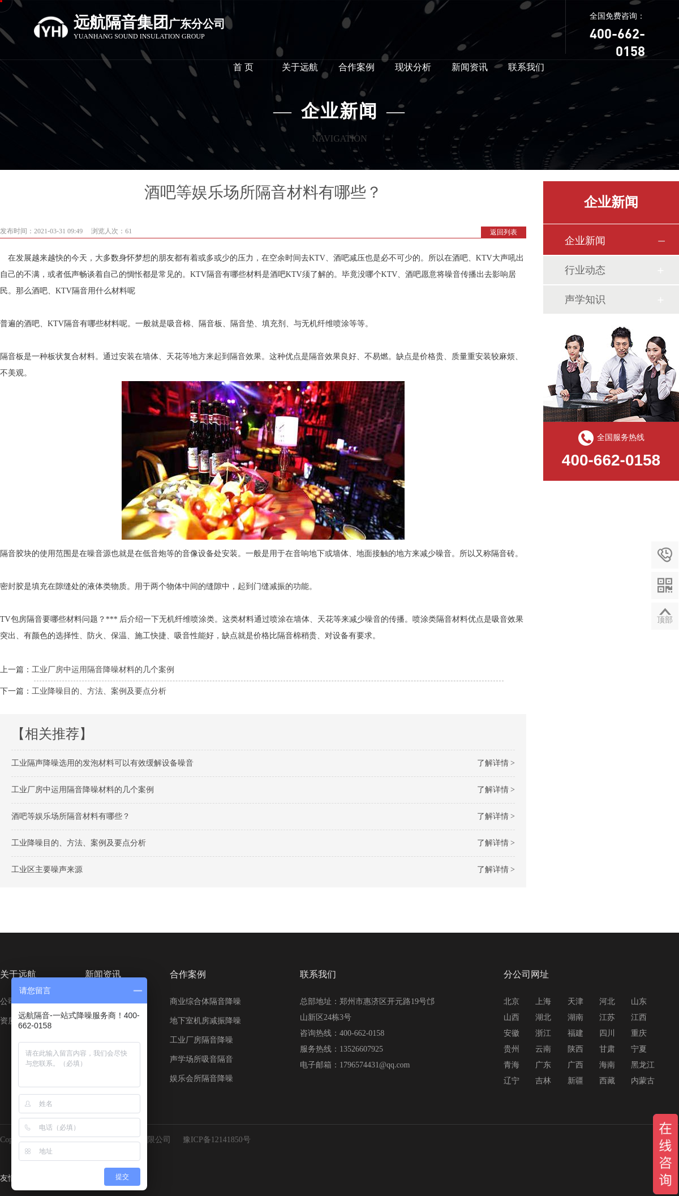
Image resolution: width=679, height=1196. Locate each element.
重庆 (639, 1033)
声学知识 (585, 299)
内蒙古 (643, 1081)
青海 (511, 1065)
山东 (639, 1001)
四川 (607, 1033)
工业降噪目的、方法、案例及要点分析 (99, 691)
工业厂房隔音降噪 (201, 1040)
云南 (543, 1049)
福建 (575, 1033)
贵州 (511, 1049)
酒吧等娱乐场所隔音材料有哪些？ (70, 816)
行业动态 (585, 270)
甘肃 (607, 1049)
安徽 (511, 1033)
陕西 (575, 1049)
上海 (543, 1001)
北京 (511, 1001)
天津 (575, 1001)
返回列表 (503, 232)
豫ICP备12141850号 (217, 1139)
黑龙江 (643, 1065)
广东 (543, 1065)
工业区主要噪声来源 (47, 869)
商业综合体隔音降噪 (205, 1001)
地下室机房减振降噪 (205, 1020)
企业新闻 (585, 240)
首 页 (243, 67)
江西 (639, 1017)
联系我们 (526, 67)
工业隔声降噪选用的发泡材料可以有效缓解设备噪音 (102, 763)
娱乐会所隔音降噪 (201, 1078)
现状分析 (413, 67)
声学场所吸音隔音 (201, 1059)
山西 (511, 1017)
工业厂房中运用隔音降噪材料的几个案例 (103, 669)
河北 (607, 1001)
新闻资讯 (470, 67)
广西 (575, 1065)
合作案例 (356, 67)
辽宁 (511, 1081)
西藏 (607, 1081)
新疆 (575, 1081)
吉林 (543, 1081)
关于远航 (300, 67)
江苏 (607, 1017)
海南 (607, 1065)
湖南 (575, 1017)
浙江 (543, 1033)
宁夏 (639, 1049)
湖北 (543, 1017)
